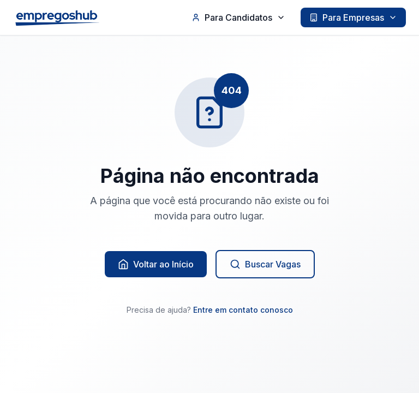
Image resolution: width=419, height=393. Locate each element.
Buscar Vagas (265, 264)
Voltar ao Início (156, 264)
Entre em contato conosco (243, 309)
